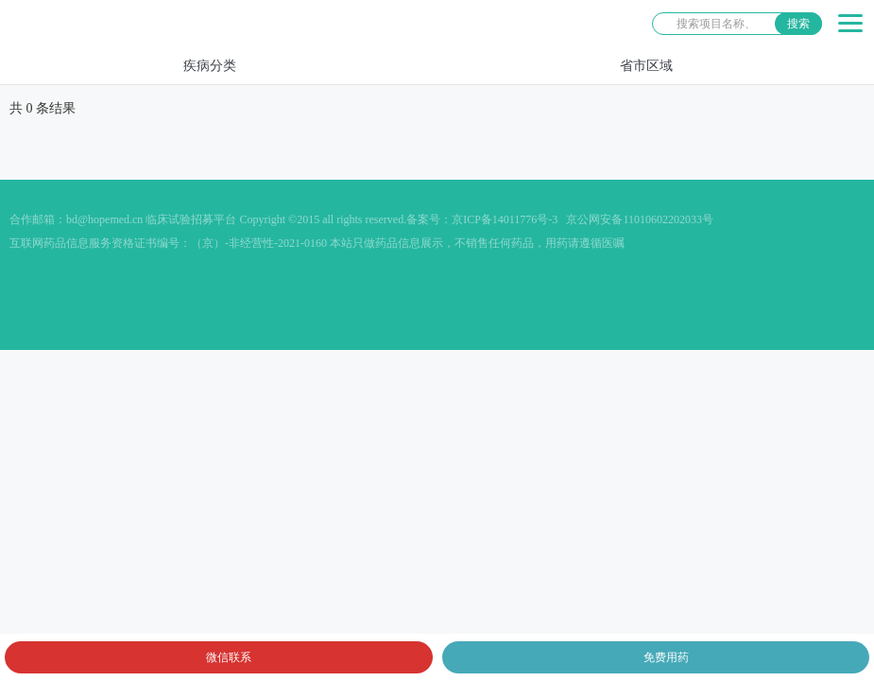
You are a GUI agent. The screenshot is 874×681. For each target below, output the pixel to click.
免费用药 (666, 657)
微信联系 (228, 657)
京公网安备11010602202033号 (639, 219)
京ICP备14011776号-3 (504, 219)
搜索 (798, 23)
